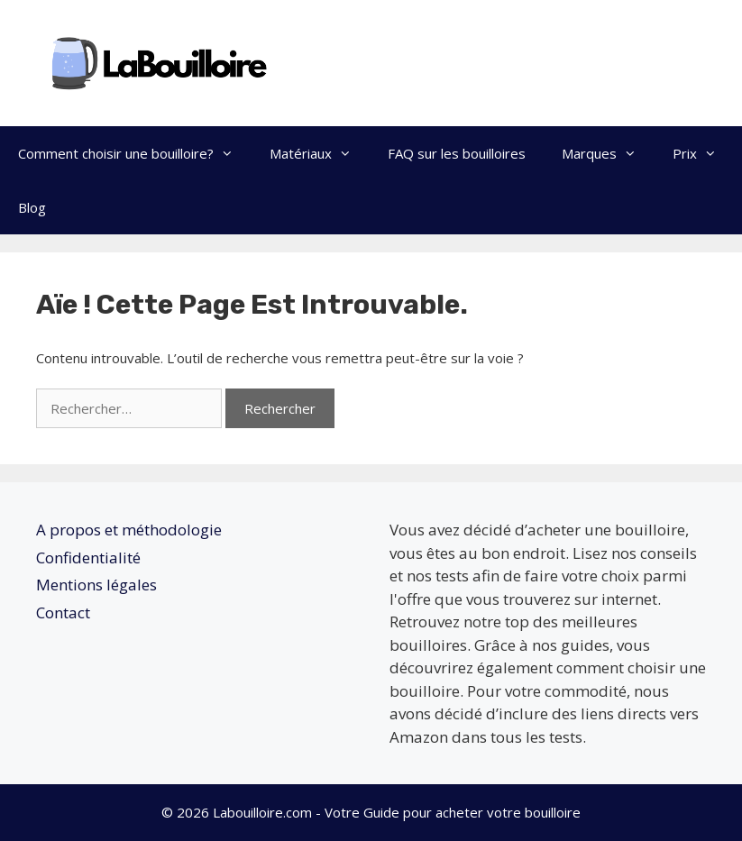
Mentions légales (96, 584)
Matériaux (320, 153)
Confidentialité (88, 557)
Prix (704, 153)
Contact (63, 612)
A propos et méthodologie (129, 529)
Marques (608, 153)
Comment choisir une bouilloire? (135, 153)
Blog (32, 207)
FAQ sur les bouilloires (457, 153)
